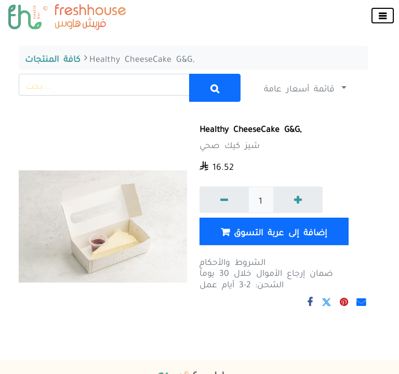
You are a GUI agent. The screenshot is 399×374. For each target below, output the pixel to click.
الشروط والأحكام (232, 260)
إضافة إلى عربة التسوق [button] (274, 231)
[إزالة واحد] (224, 199)
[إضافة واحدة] (298, 199)
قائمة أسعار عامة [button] (301, 87)
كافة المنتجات (52, 57)
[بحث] (215, 88)
